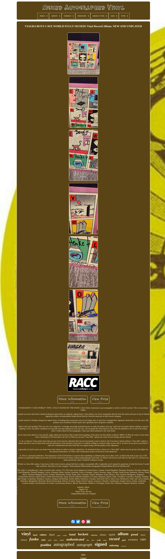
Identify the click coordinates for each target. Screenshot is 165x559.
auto (43, 540)
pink (49, 540)
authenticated (75, 539)
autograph (84, 545)
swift (99, 540)
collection (94, 535)
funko (34, 539)
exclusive (133, 539)
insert (143, 535)
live (88, 540)
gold (124, 540)
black (52, 534)
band (35, 535)
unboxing (114, 545)
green (58, 535)
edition (43, 534)
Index (83, 555)
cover (105, 540)
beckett (83, 534)
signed (101, 544)
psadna (46, 545)
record (114, 539)
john (55, 540)
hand (72, 534)
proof (134, 534)
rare (143, 539)
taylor (112, 534)
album (123, 534)
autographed (64, 544)
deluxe (103, 534)
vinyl (25, 533)
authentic (123, 546)
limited (24, 540)
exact (62, 540)
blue (93, 540)
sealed (65, 535)
